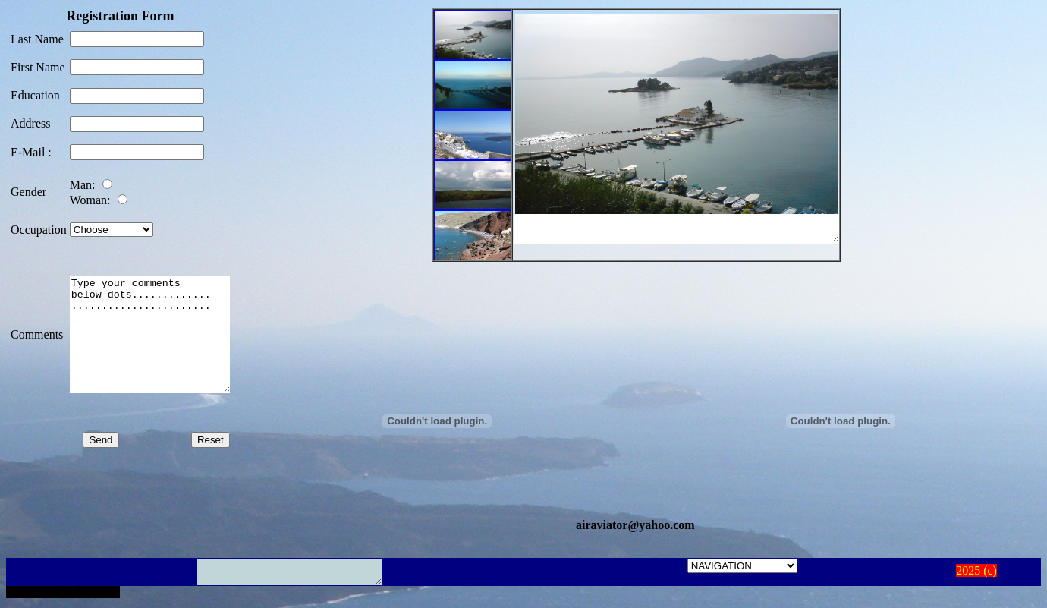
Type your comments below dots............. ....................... (159, 329)
